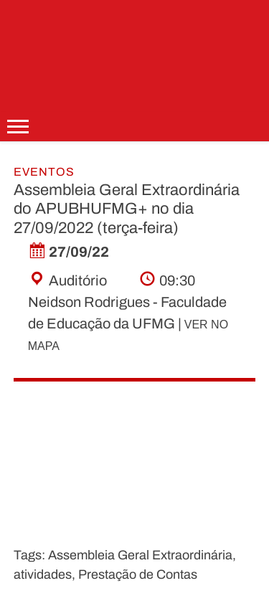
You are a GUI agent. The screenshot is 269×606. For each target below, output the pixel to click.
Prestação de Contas (137, 574)
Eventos (44, 172)
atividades (43, 574)
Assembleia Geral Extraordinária (140, 555)
